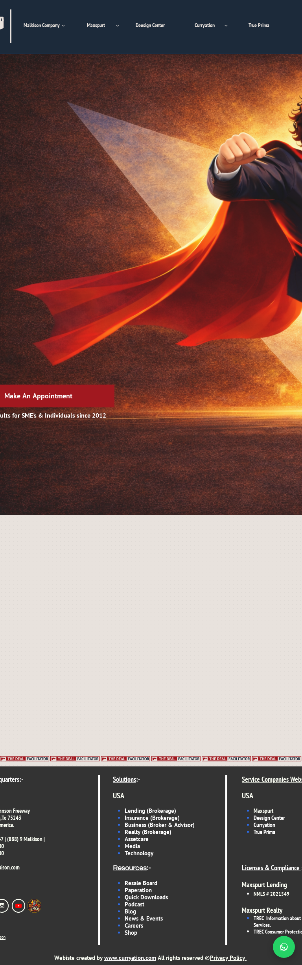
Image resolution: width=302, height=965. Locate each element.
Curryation (264, 825)
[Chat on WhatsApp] (284, 947)
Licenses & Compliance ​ (271, 867)
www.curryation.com (130, 957)
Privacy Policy (227, 957)
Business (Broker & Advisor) (160, 825)
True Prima (264, 832)
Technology (139, 853)
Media (133, 846)
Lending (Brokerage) (150, 810)
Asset (131, 839)
